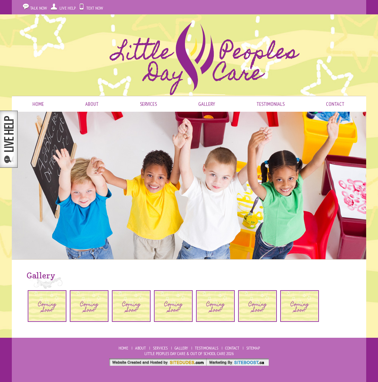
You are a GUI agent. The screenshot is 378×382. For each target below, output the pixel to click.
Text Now (94, 8)
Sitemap (253, 348)
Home (38, 104)
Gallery (206, 104)
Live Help (67, 8)
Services (148, 104)
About (92, 104)
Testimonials (271, 104)
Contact (335, 104)
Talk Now (38, 8)
